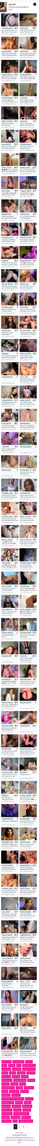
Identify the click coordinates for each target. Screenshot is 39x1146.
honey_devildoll (25, 796)
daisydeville (6, 214)
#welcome (16, 1106)
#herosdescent (8, 1102)
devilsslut (24, 1005)
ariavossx (23, 121)
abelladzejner (25, 679)
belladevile (6, 679)
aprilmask (6, 191)
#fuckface (6, 1095)
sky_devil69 (6, 1005)
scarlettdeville (7, 865)
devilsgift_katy (7, 842)
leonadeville (25, 493)
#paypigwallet (18, 1062)
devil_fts (23, 656)
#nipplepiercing (20, 1080)
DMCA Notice (28, 1140)
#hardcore (26, 1117)
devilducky (6, 470)
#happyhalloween (26, 1121)
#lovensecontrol (29, 1069)
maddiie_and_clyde (7, 493)
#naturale (24, 1091)
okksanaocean (25, 144)
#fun (18, 1065)
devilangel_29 (25, 470)
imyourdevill (7, 935)
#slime (22, 1084)
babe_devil (6, 1028)
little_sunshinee (25, 354)
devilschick (24, 214)
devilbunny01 (25, 237)
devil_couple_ (25, 517)
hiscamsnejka (25, 912)
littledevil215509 (25, 633)
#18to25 (27, 1102)
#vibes (5, 1091)
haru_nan (24, 377)
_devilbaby (6, 563)
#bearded (16, 1069)
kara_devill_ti (7, 610)
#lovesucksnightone (21, 1113)
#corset (29, 1062)
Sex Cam (19, 1133)
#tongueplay (7, 1113)
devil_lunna (6, 168)
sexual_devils (7, 284)
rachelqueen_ (7, 28)
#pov (4, 1065)
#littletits (19, 1102)
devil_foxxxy (25, 889)
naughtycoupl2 (7, 237)
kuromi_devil (25, 330)
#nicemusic (7, 1062)
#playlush (27, 1110)
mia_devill (6, 912)
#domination (7, 1080)
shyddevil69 (7, 656)
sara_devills (6, 144)
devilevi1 (5, 796)
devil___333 (25, 982)
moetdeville (25, 726)
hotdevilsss (24, 586)
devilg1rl (5, 354)
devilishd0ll (6, 749)
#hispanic (21, 1073)
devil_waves (7, 586)
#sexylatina (15, 1117)
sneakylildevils (25, 75)
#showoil (18, 1110)
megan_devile (25, 191)
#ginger (25, 1076)
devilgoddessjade (25, 447)
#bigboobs (6, 1069)
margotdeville (7, 400)
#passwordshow (8, 1088)
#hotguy (14, 1084)
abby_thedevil (7, 121)
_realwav (5, 447)
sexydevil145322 (25, 703)
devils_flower (25, 958)
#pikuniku (31, 1073)
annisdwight (25, 819)
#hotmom (16, 1095)
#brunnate (6, 1076)
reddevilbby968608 (7, 819)
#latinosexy (27, 1106)
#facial (5, 1073)
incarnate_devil (7, 1051)
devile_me (24, 284)
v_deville (23, 98)
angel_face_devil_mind (7, 75)
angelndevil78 (7, 633)
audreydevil (7, 51)
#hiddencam (7, 1110)
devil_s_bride (7, 540)
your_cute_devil (25, 540)
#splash (19, 1088)
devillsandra (25, 423)
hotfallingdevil (7, 98)
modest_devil (7, 889)
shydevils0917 (7, 982)
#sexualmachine (29, 1065)
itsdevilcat (24, 51)
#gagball (6, 1117)
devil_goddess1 (25, 610)
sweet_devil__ (25, 168)
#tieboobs (6, 1106)
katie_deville (25, 400)
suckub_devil (7, 517)
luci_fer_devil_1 (7, 772)
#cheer (11, 1065)
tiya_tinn (23, 1028)
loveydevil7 (6, 423)
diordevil (23, 772)
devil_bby (24, 28)
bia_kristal (24, 307)
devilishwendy (25, 749)
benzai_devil (25, 842)
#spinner (29, 1099)
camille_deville (25, 563)
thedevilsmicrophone (7, 377)
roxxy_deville (7, 958)
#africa (12, 1073)
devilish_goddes (7, 307)
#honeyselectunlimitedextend (13, 1099)
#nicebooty (7, 1121)
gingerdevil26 (25, 261)
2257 (19, 1143)
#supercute (29, 1088)
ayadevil (5, 261)
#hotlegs (16, 1076)
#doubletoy (14, 1091)
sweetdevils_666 (25, 865)
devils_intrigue (7, 703)
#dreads (31, 1080)
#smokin (6, 1084)
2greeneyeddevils (25, 1051)
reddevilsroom (25, 935)
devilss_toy (6, 330)
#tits (15, 1121)
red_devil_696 (7, 726)
